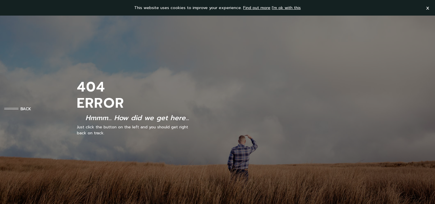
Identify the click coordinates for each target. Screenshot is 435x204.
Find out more (256, 8)
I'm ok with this (286, 8)
